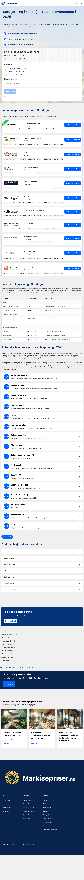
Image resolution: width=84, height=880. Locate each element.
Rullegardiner (47, 815)
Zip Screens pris (7, 651)
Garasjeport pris (7, 660)
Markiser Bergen (28, 804)
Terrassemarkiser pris (9, 634)
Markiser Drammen (28, 815)
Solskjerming (47, 804)
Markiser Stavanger (29, 811)
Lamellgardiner (47, 818)
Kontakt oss (6, 800)
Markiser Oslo (27, 800)
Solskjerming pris (7, 657)
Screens (45, 811)
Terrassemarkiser (48, 822)
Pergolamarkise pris (8, 641)
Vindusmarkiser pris (8, 644)
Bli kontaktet (10, 621)
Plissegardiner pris (7, 638)
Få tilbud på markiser (73, 125)
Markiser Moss (27, 818)
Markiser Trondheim (29, 807)
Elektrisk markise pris (8, 654)
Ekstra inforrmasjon (11, 79)
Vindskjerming (47, 826)
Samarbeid (5, 811)
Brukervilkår (6, 807)
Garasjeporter (47, 807)
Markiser (45, 800)
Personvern (6, 804)
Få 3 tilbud (7, 537)
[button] (80, 3)
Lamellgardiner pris (8, 647)
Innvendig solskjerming (50, 829)
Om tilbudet (8, 64)
